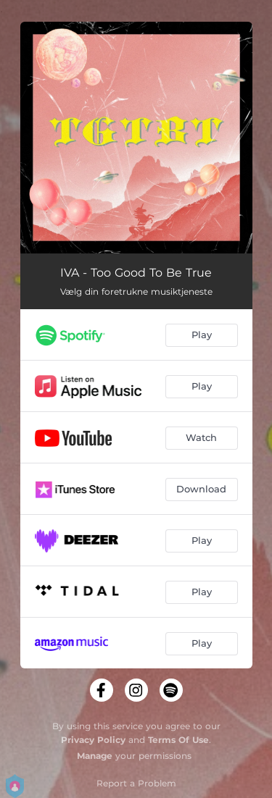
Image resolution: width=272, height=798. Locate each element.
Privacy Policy (93, 739)
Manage (94, 755)
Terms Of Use (178, 739)
